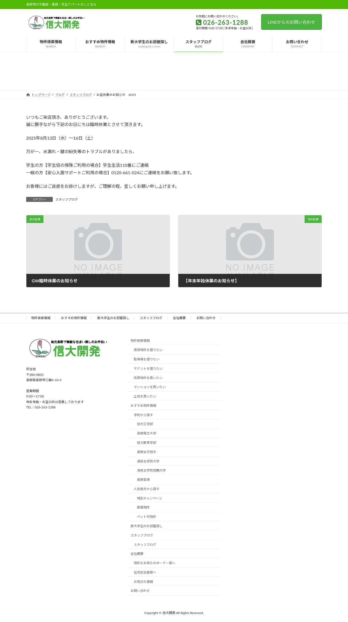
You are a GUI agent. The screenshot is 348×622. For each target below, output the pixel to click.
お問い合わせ (206, 318)
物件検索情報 (40, 318)
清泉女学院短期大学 (151, 470)
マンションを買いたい (150, 387)
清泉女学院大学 (148, 461)
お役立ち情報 (143, 582)
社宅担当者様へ (145, 572)
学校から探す (143, 415)
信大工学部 (145, 424)
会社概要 (179, 318)
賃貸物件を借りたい (148, 350)
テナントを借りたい (148, 369)
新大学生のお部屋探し (113, 318)
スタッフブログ (66, 199)
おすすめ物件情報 (74, 318)
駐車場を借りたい (146, 359)
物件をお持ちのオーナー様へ (154, 563)
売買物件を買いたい (148, 378)
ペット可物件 (146, 517)
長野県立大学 (146, 433)
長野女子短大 (146, 452)
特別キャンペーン (149, 498)
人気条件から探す (146, 489)
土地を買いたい (145, 396)
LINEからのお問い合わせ (291, 22)
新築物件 (143, 508)
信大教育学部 (146, 443)
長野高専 (143, 480)
